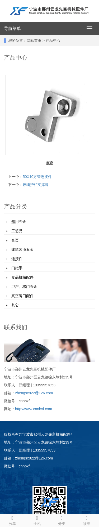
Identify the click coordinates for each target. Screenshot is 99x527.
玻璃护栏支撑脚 (36, 184)
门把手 (16, 268)
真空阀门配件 (22, 296)
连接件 (16, 259)
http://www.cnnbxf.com (33, 409)
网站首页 (34, 40)
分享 (12, 520)
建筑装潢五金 (22, 249)
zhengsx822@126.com (34, 393)
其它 (15, 305)
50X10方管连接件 (37, 177)
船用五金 (18, 222)
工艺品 (16, 231)
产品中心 (53, 40)
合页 (15, 240)
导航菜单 (12, 28)
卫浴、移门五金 (24, 286)
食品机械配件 (22, 277)
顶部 (86, 520)
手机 (37, 520)
